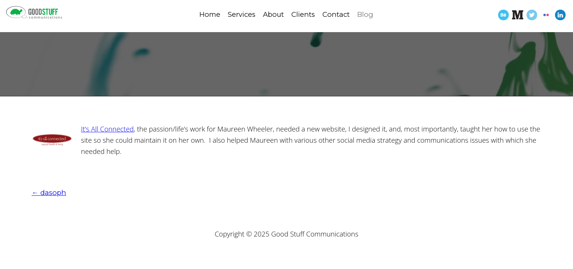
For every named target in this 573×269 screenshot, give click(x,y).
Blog (365, 14)
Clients (303, 14)
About (273, 14)
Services (241, 14)
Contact (336, 14)
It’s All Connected (107, 128)
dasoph (49, 192)
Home (209, 14)
